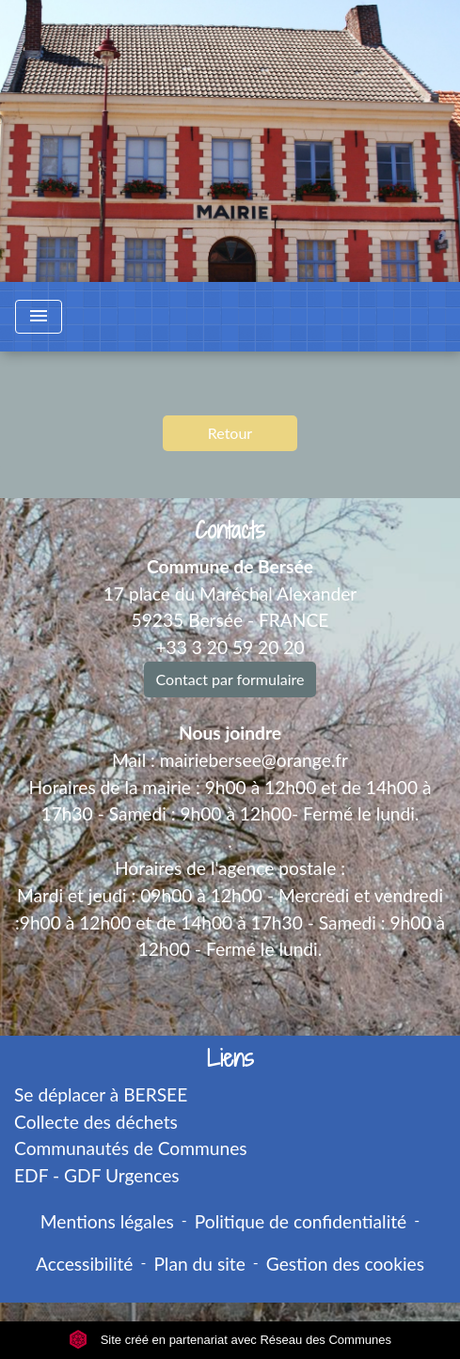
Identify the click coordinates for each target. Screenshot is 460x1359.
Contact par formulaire (230, 679)
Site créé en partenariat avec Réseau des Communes (230, 1340)
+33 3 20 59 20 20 (229, 647)
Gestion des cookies (345, 1263)
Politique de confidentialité (300, 1221)
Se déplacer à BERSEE (100, 1094)
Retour (230, 433)
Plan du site (199, 1263)
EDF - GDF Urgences (97, 1175)
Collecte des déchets (96, 1121)
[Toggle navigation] (38, 317)
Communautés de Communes (130, 1148)
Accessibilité (85, 1263)
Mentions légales (107, 1221)
